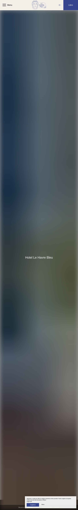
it (60, 5)
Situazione (21, 507)
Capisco (33, 505)
